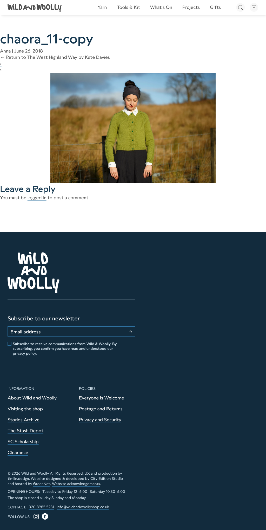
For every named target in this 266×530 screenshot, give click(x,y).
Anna (5, 51)
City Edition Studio (106, 478)
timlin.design (18, 478)
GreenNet (41, 483)
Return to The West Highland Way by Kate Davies (55, 57)
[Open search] (240, 7)
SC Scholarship (23, 441)
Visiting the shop (25, 409)
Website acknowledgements (76, 483)
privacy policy (24, 353)
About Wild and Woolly (32, 398)
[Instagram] (36, 516)
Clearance (18, 452)
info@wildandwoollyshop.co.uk (83, 507)
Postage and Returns (101, 409)
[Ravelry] (45, 516)
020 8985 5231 (41, 507)
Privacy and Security (100, 420)
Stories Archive (23, 420)
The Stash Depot (25, 431)
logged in (37, 198)
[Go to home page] (35, 7)
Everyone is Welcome (101, 398)
